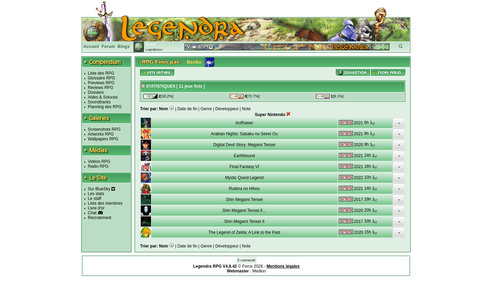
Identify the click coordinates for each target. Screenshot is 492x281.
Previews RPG (101, 82)
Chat (92, 212)
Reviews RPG (100, 87)
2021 (358, 122)
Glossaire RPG (101, 78)
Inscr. (159, 49)
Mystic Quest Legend (244, 177)
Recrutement (99, 217)
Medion (259, 271)
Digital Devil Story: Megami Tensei (244, 144)
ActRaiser (244, 122)
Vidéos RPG (99, 161)
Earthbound (244, 155)
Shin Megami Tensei (244, 199)
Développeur (226, 108)
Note (246, 108)
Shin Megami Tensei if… (244, 210)
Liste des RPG (101, 73)
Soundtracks (99, 102)
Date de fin (187, 108)
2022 (358, 177)
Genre (206, 108)
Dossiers (96, 92)
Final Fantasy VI (244, 166)
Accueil (91, 46)
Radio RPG (98, 166)
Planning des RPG (105, 106)
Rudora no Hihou (244, 188)
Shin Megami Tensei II (244, 221)
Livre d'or (96, 208)
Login (150, 49)
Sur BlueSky (101, 189)
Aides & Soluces (103, 97)
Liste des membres (105, 203)
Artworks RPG (101, 134)
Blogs (124, 46)
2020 (358, 144)
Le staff (94, 198)
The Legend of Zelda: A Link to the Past (244, 232)
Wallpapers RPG (103, 139)
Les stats (96, 193)
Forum (108, 46)
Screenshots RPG (104, 129)
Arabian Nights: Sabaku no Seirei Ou (244, 133)
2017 (358, 199)
